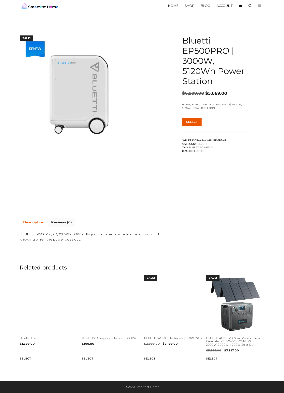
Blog (205, 6)
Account (225, 6)
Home (173, 6)
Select (192, 122)
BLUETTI (197, 104)
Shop (189, 6)
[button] (259, 6)
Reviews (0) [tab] (61, 222)
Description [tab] (33, 222)
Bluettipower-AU (201, 147)
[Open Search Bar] (250, 6)
